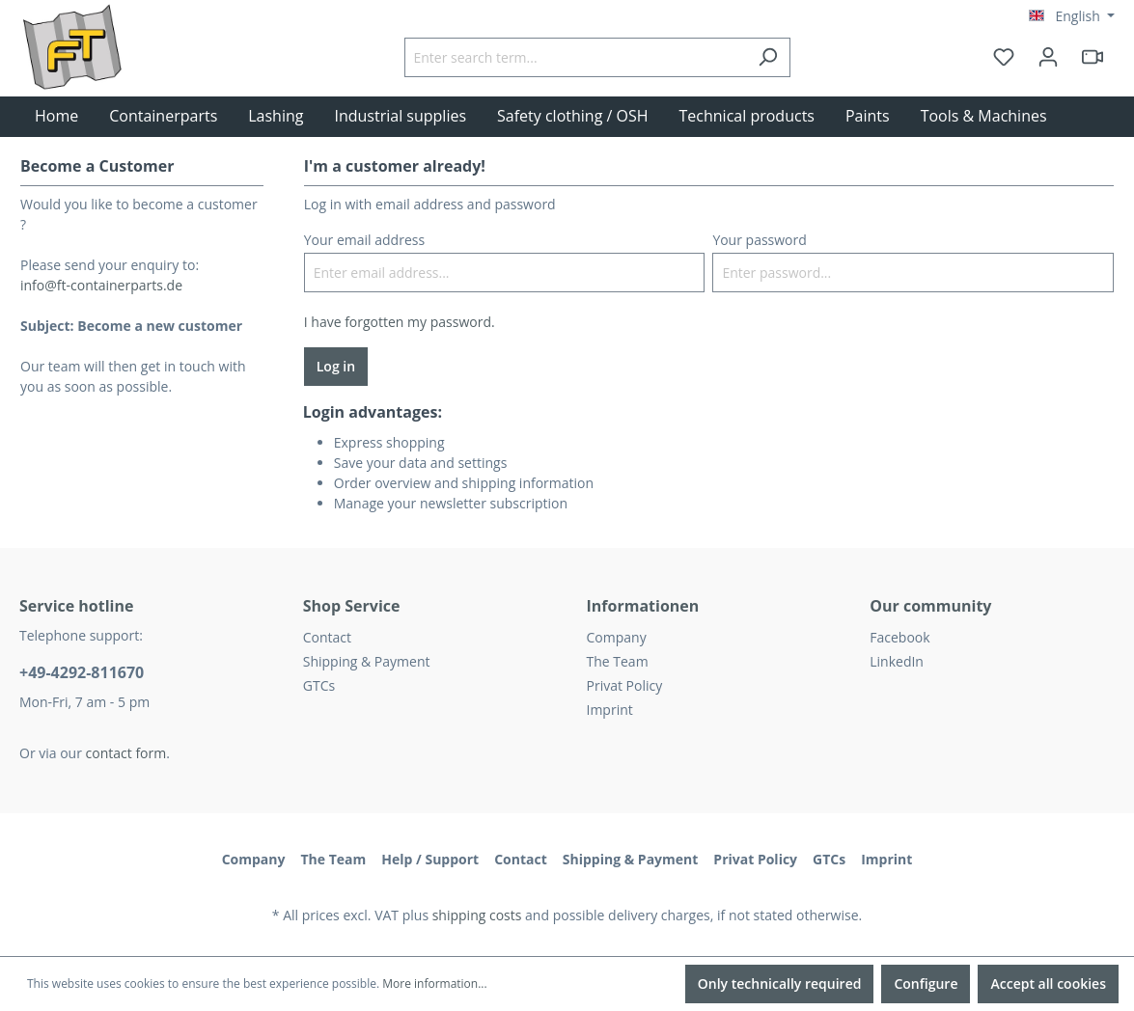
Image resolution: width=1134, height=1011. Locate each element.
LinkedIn (897, 661)
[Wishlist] (1004, 57)
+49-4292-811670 (81, 672)
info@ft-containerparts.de (101, 285)
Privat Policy (625, 685)
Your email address (364, 240)
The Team (618, 661)
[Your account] (1048, 57)
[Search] (767, 57)
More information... (434, 983)
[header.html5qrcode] (1092, 57)
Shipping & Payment (366, 661)
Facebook (899, 637)
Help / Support (430, 859)
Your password (759, 240)
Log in (336, 366)
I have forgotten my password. (399, 322)
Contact (327, 637)
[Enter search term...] (575, 57)
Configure (925, 983)
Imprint (610, 709)
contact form (126, 753)
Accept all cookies (1048, 983)
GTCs (319, 685)
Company (617, 637)
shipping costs (477, 915)
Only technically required (780, 983)
